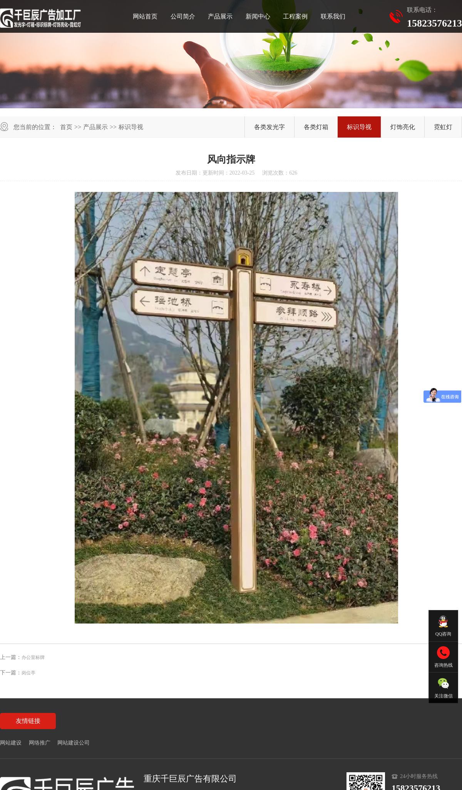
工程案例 (295, 16)
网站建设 (11, 743)
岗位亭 (28, 673)
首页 (66, 127)
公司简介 (183, 16)
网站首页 (145, 16)
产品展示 (220, 16)
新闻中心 (258, 16)
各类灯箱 (316, 127)
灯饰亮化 (402, 127)
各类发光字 (269, 127)
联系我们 (333, 16)
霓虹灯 (443, 127)
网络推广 (39, 743)
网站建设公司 (73, 743)
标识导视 (131, 127)
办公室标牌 (33, 657)
